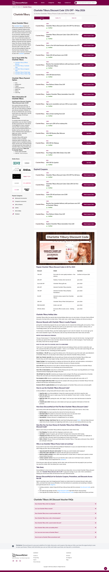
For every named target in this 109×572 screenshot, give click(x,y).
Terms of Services (36, 561)
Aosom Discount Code (62, 490)
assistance (63, 459)
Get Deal (89, 133)
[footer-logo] (21, 556)
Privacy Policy (36, 557)
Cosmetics (21, 53)
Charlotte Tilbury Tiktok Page (22, 72)
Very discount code (85, 487)
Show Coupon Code (89, 26)
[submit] (76, 3)
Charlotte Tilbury (18, 26)
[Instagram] (17, 561)
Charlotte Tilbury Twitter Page (22, 74)
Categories (51, 2)
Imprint (34, 559)
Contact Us (68, 2)
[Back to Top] (105, 568)
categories (52, 484)
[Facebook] (13, 561)
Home (35, 2)
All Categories (69, 557)
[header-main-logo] (19, 3)
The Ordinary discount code (66, 492)
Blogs (59, 2)
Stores (42, 2)
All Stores (68, 555)
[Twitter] (20, 561)
